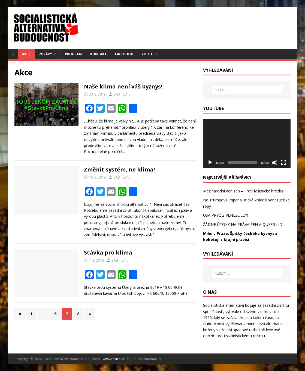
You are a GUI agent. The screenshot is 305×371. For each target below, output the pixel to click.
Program (73, 54)
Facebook (124, 54)
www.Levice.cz (114, 359)
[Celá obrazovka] (283, 162)
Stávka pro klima (108, 252)
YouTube (149, 54)
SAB (116, 94)
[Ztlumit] (274, 162)
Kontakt (98, 54)
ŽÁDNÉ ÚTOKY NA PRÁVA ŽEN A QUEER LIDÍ (243, 224)
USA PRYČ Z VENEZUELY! (225, 215)
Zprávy (45, 54)
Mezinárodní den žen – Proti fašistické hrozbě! (243, 191)
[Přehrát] (210, 162)
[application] (247, 143)
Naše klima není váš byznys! (123, 86)
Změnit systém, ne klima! (119, 169)
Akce (26, 54)
